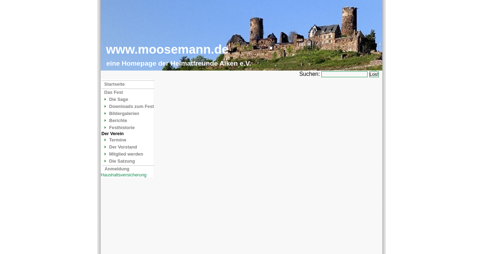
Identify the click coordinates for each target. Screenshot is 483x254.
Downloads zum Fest (131, 106)
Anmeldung (117, 168)
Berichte (118, 120)
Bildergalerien (124, 113)
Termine (117, 140)
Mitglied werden (126, 154)
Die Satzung (122, 161)
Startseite (114, 84)
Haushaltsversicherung (123, 174)
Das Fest (113, 92)
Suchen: (309, 74)
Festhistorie (122, 127)
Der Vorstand (123, 147)
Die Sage (118, 99)
